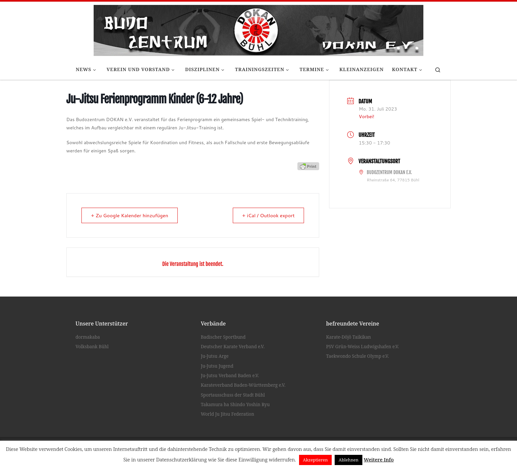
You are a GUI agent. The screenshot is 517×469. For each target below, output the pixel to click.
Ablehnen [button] (348, 460)
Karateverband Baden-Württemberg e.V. (243, 385)
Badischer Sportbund (223, 337)
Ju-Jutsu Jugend (217, 366)
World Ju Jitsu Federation (227, 414)
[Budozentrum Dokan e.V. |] (258, 29)
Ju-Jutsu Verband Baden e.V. (230, 375)
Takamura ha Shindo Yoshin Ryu (235, 404)
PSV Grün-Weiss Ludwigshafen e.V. (362, 347)
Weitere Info (379, 459)
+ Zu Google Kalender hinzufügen (129, 215)
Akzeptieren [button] (315, 460)
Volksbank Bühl (92, 347)
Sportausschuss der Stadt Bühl (233, 395)
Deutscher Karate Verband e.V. (232, 347)
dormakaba (88, 337)
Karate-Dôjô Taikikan (348, 337)
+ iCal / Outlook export (268, 215)
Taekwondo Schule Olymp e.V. (357, 356)
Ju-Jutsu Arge (214, 356)
